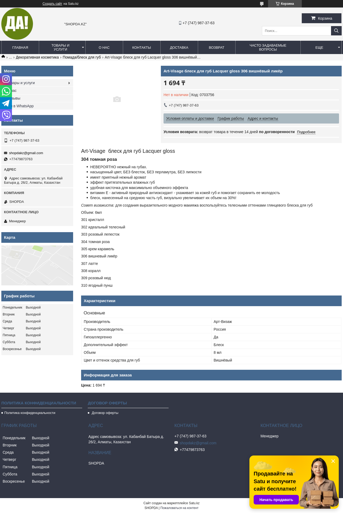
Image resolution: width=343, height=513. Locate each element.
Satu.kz (194, 503)
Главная (20, 48)
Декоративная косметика (37, 57)
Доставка (179, 48)
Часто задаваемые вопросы (268, 47)
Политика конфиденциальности (29, 413)
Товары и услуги (61, 47)
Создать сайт (52, 4)
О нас (104, 48)
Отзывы (13, 98)
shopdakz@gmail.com (26, 153)
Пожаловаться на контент (179, 508)
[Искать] (336, 30)
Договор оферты (104, 413)
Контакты (141, 48)
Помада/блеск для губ (82, 57)
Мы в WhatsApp (20, 106)
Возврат (216, 48)
